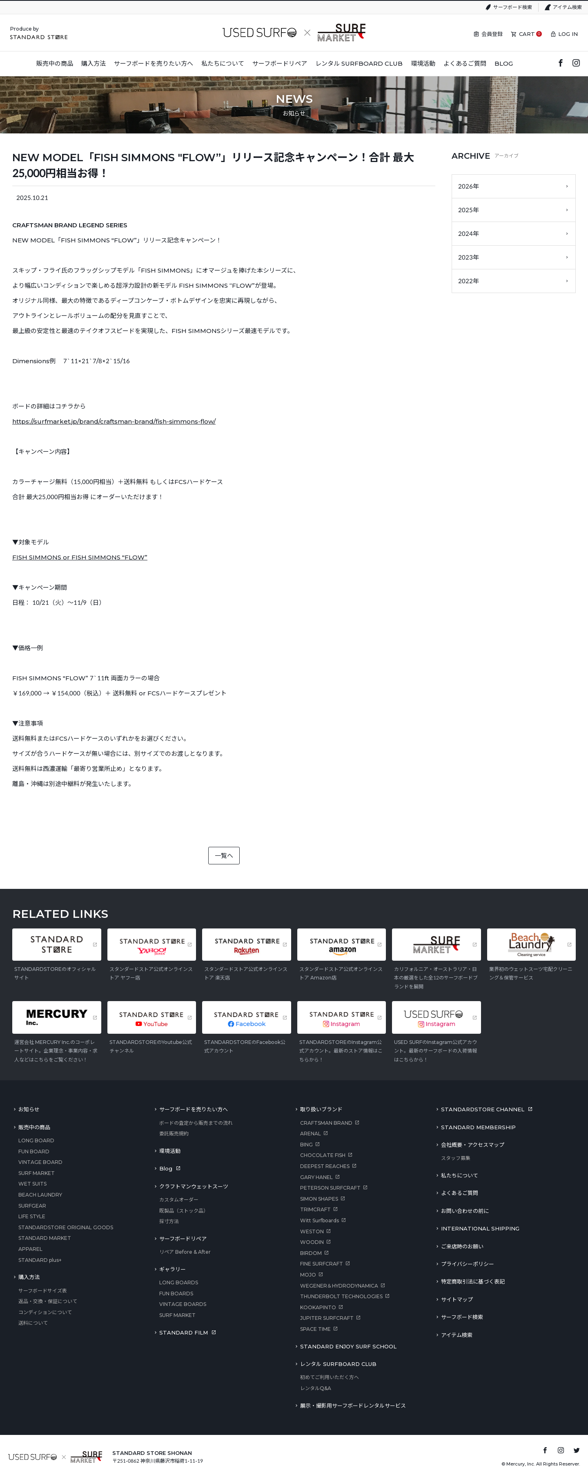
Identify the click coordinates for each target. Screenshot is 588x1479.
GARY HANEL (316, 1177)
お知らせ (29, 1109)
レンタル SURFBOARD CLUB (338, 1364)
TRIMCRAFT (315, 1209)
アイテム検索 (567, 7)
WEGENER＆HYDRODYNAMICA (339, 1286)
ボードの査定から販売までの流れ (196, 1123)
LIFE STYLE (31, 1216)
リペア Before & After (185, 1252)
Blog (165, 1168)
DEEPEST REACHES (325, 1166)
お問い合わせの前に (465, 1211)
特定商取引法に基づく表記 (473, 1281)
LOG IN (568, 34)
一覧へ (224, 855)
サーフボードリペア (183, 1238)
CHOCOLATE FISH (322, 1155)
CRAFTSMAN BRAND (326, 1123)
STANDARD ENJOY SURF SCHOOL (348, 1346)
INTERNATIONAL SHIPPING (480, 1228)
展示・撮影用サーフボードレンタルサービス (353, 1405)
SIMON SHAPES (319, 1199)
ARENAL (310, 1133)
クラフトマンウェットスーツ (193, 1186)
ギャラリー (172, 1269)
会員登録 (492, 34)
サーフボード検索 (512, 7)
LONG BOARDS (178, 1282)
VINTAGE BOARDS (182, 1304)
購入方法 (29, 1277)
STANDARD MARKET (44, 1238)
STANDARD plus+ (40, 1260)
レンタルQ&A (315, 1388)
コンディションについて (45, 1312)
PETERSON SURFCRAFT (330, 1188)
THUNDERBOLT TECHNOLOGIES (341, 1296)
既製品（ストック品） (183, 1211)
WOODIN (312, 1242)
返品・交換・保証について (47, 1301)
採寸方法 (169, 1221)
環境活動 (169, 1151)
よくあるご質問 (459, 1193)
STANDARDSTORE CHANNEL (482, 1109)
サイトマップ (457, 1299)
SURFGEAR (32, 1206)
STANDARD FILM (183, 1332)
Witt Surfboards (319, 1220)
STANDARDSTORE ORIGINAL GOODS (65, 1227)
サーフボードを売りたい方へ (193, 1109)
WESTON (312, 1231)
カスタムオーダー (178, 1200)
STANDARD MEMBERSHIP (478, 1127)
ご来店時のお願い (462, 1246)
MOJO (308, 1275)
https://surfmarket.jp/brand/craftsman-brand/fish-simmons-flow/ (114, 421)
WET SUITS (32, 1184)
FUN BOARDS (176, 1293)
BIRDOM (311, 1253)
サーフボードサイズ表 (42, 1291)
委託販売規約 (174, 1133)
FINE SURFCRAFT (321, 1264)
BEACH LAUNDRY (40, 1195)
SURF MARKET (36, 1173)
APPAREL (30, 1249)
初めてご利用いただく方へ (329, 1377)
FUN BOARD (33, 1151)
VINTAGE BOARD (40, 1162)
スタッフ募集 (455, 1158)
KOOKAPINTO (318, 1307)
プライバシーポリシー (467, 1264)
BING (306, 1144)
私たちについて (459, 1175)
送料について (33, 1323)
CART (527, 34)
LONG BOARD (36, 1140)
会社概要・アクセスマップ (472, 1144)
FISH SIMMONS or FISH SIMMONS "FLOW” (79, 557)
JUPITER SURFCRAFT (327, 1318)
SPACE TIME (315, 1329)
